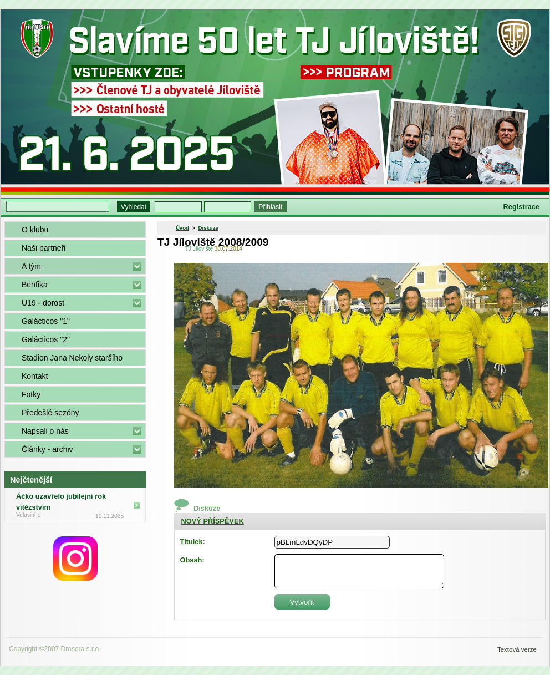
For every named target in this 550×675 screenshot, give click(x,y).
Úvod (182, 228)
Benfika (35, 284)
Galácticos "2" (46, 339)
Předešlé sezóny (50, 412)
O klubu (35, 229)
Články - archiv (47, 449)
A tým (31, 266)
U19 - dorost (43, 302)
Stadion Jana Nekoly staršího (72, 357)
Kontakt (35, 376)
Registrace (521, 206)
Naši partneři (43, 247)
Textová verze (517, 649)
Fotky (31, 394)
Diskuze (208, 228)
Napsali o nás (45, 431)
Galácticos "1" (46, 321)
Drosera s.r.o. (81, 649)
